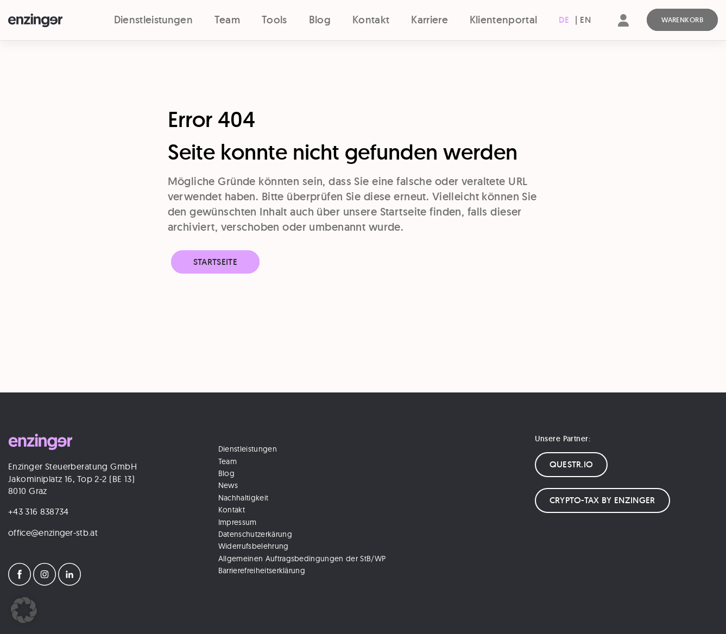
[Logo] (50, 21)
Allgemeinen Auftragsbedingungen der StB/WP (302, 558)
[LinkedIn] (69, 582)
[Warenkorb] (682, 20)
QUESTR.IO (572, 464)
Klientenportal (503, 20)
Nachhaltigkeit (243, 498)
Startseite (215, 262)
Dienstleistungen (153, 20)
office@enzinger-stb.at (53, 532)
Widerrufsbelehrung (253, 546)
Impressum (237, 522)
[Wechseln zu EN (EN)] (585, 20)
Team (227, 20)
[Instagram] (44, 582)
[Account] (623, 29)
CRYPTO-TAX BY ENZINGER (602, 500)
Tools (274, 20)
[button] (24, 610)
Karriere (429, 20)
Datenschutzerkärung (255, 534)
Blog (320, 20)
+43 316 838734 (38, 511)
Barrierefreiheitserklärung (261, 570)
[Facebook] (19, 582)
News (228, 485)
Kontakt (370, 20)
